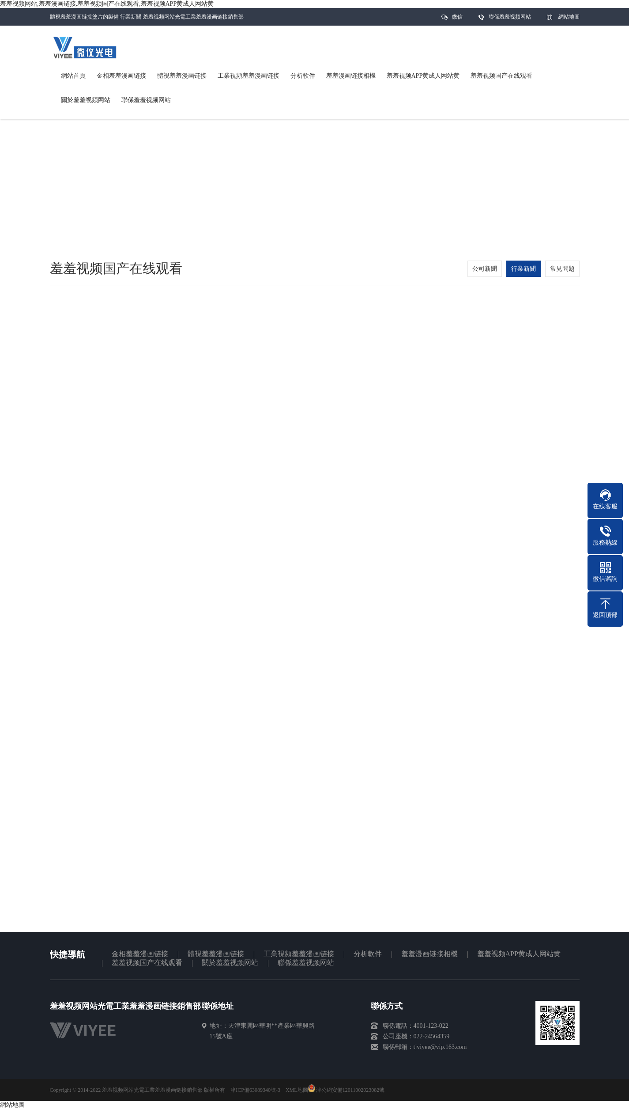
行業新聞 (523, 268)
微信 (457, 20)
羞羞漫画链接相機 (429, 954)
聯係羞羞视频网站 (510, 17)
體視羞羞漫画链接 (216, 954)
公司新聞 (484, 268)
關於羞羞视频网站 (230, 962)
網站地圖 (569, 17)
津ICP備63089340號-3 (255, 1090)
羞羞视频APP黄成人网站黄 (519, 954)
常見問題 (562, 268)
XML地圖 (297, 1090)
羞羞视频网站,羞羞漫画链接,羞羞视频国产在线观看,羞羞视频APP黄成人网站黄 (107, 3)
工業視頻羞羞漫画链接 (299, 954)
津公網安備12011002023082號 (346, 1090)
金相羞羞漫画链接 (140, 954)
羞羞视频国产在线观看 (147, 962)
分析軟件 (368, 954)
